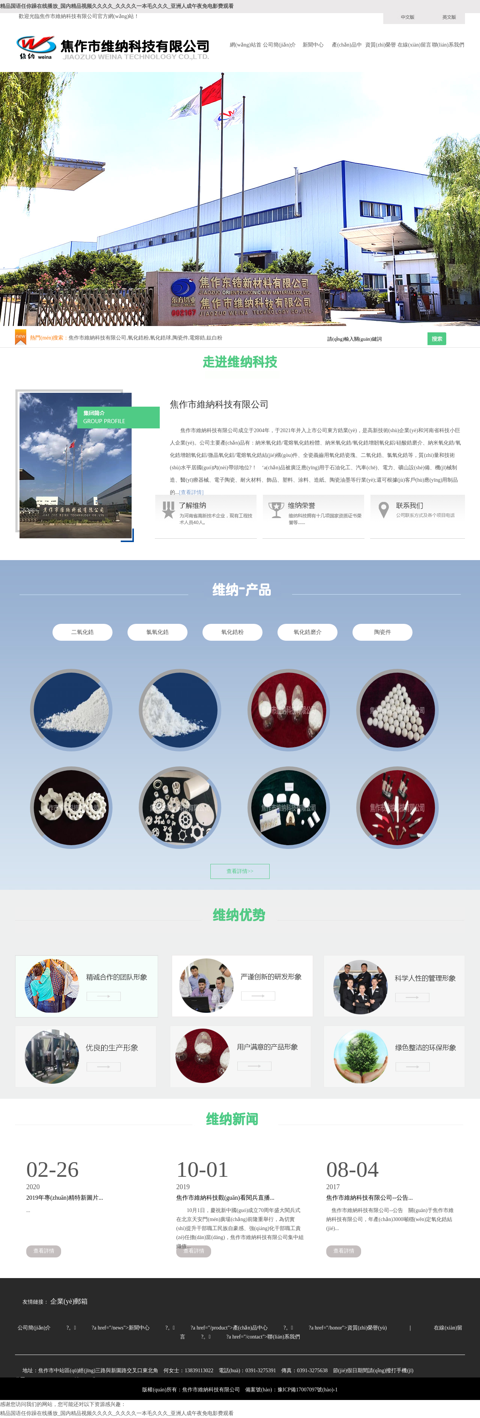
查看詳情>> (240, 871)
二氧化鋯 (82, 632)
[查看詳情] (191, 492)
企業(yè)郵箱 (69, 1301)
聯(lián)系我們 (448, 45)
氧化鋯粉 (232, 632)
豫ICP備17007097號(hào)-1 (308, 1389)
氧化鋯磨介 (308, 632)
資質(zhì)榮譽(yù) (380, 45)
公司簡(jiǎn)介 (279, 45)
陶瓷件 (382, 632)
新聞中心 (313, 45)
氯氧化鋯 (157, 632)
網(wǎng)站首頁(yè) (245, 45)
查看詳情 (43, 1251)
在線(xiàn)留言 (414, 45)
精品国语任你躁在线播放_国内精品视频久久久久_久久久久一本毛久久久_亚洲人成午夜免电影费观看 (117, 6)
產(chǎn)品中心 (347, 45)
